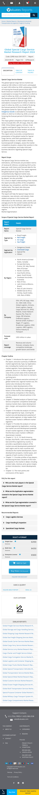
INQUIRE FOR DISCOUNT (19, 577)
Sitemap (9, 772)
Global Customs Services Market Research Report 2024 (19, 681)
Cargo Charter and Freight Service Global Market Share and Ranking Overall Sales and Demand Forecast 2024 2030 (19, 653)
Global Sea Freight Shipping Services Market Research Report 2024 (19, 637)
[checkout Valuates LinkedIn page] (19, 784)
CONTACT (8, 738)
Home (3, 21)
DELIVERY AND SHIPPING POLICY (27, 756)
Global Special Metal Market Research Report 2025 (19, 677)
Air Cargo (20, 240)
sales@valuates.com (21, 719)
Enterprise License (11, 554)
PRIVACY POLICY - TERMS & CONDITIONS (27, 745)
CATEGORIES (26, 729)
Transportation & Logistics (10, 23)
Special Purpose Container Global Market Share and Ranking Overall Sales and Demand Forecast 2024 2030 (19, 692)
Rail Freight (21, 237)
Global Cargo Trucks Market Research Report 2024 (19, 665)
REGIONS (25, 734)
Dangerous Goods (8, 112)
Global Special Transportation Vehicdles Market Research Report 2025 (19, 669)
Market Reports (11, 21)
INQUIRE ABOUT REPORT (10, 590)
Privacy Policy (18, 772)
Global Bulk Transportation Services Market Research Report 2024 (19, 688)
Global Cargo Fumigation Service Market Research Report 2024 (19, 657)
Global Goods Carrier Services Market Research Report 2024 (19, 641)
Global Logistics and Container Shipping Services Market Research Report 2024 (19, 661)
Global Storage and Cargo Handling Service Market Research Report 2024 (19, 629)
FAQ (6, 743)
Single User (9, 541)
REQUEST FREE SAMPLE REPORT (28, 792)
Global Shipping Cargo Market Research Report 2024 (19, 633)
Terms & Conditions (13, 777)
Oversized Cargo (23, 250)
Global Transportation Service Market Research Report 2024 (19, 673)
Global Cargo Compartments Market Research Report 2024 (19, 700)
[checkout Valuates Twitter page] (24, 784)
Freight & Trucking (24, 23)
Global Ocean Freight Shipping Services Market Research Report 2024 (19, 685)
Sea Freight (21, 242)
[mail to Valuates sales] (11, 3)
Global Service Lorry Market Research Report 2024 (19, 649)
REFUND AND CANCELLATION (27, 751)
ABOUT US (8, 729)
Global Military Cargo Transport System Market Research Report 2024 (19, 696)
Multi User (8, 548)
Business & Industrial (24, 21)
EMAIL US (28, 590)
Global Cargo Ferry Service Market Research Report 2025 (19, 645)
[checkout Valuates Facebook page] (15, 784)
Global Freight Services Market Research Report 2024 (19, 626)
